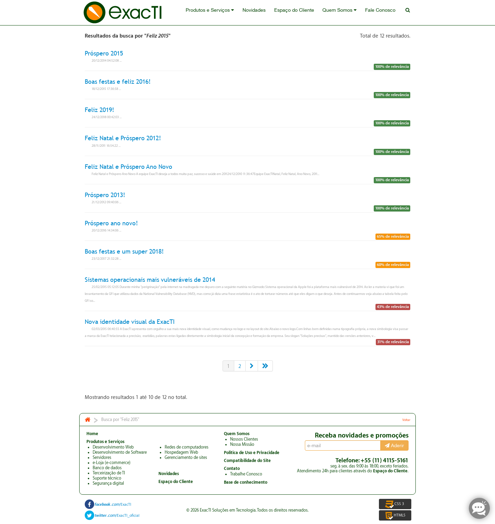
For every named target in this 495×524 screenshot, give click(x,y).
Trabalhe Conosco (246, 474)
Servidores (102, 457)
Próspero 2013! (105, 194)
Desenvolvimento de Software (120, 452)
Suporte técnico (107, 478)
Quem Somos (344, 13)
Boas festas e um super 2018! (124, 251)
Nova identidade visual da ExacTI (130, 321)
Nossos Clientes (244, 439)
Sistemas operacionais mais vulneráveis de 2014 (150, 279)
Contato (232, 468)
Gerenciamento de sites (186, 457)
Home (92, 433)
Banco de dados (107, 467)
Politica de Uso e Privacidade (251, 452)
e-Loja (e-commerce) (112, 462)
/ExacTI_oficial (117, 515)
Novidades (261, 13)
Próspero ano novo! (111, 223)
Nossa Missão (242, 444)
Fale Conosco (383, 13)
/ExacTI (113, 504)
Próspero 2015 (104, 53)
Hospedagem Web (181, 452)
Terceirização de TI (109, 473)
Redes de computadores (186, 447)
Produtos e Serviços (219, 13)
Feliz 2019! (99, 109)
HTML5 (394, 515)
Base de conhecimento (245, 482)
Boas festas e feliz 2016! (118, 81)
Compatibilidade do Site (247, 460)
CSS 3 (395, 504)
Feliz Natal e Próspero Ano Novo (128, 166)
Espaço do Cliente (300, 13)
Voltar (406, 420)
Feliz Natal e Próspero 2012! (123, 138)
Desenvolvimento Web (113, 447)
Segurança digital (108, 483)
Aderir (394, 445)
